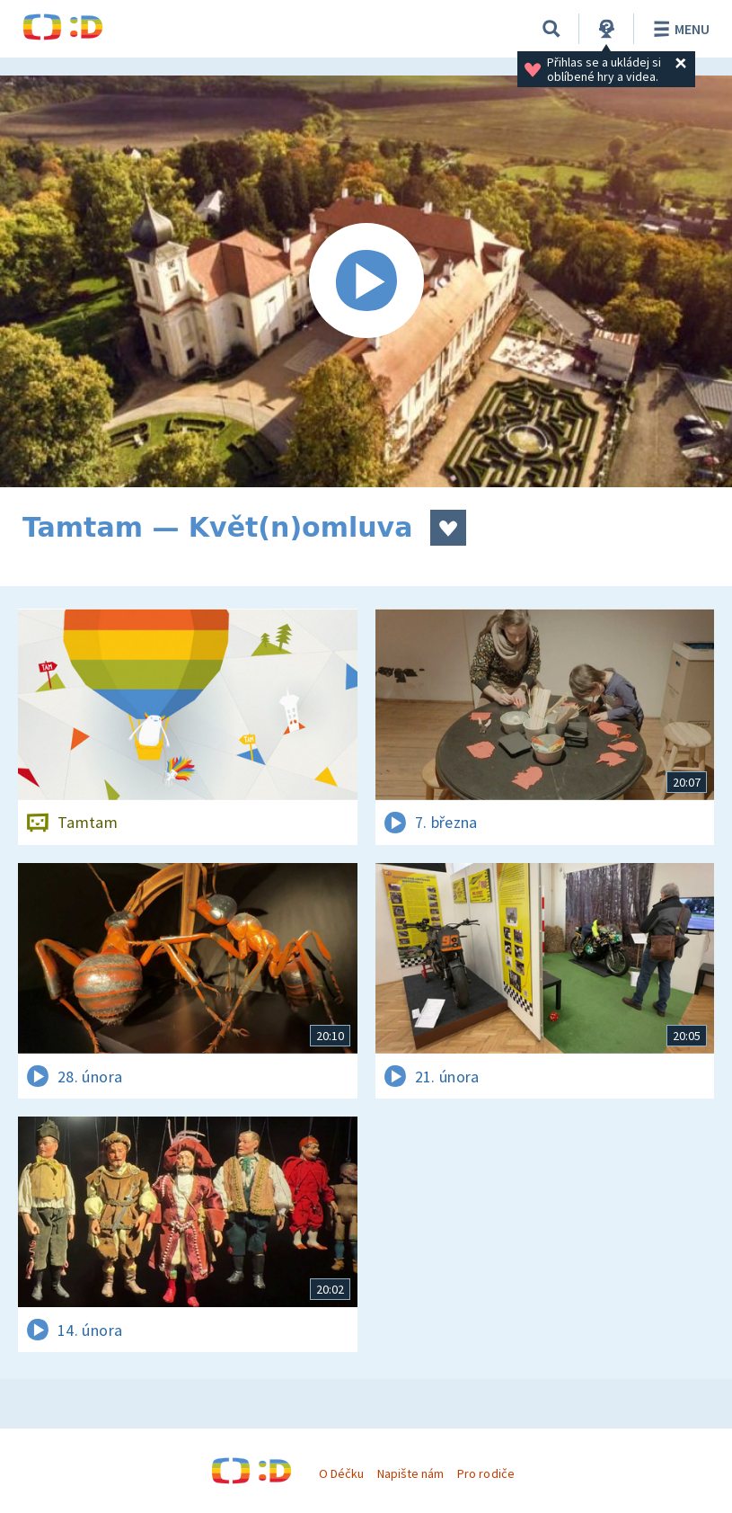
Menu (679, 28)
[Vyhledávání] (551, 29)
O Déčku (341, 1473)
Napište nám (410, 1473)
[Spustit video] (366, 281)
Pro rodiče (485, 1473)
